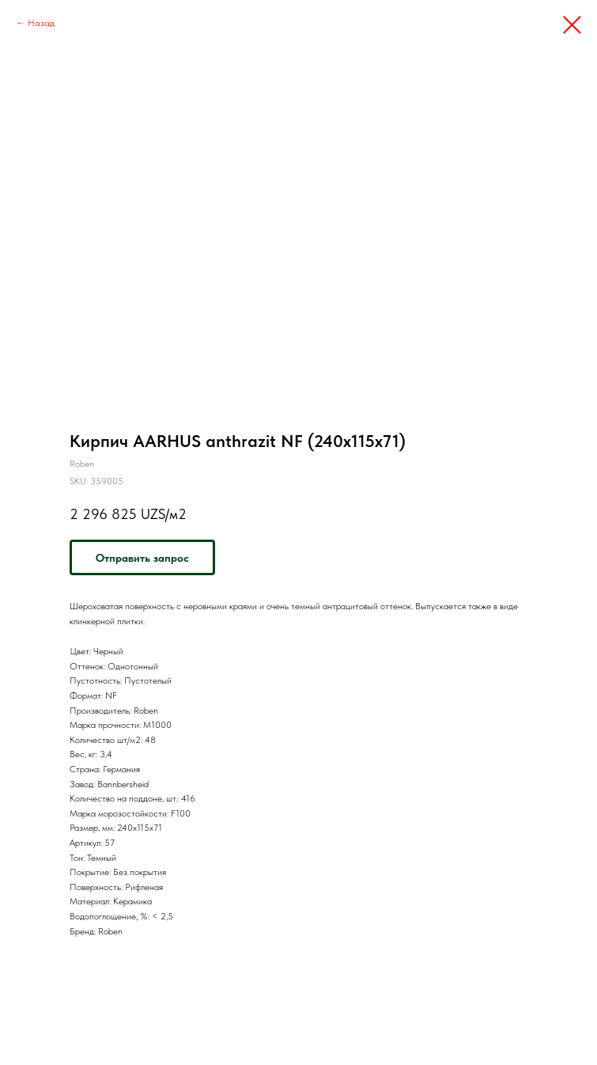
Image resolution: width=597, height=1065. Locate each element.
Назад (41, 22)
